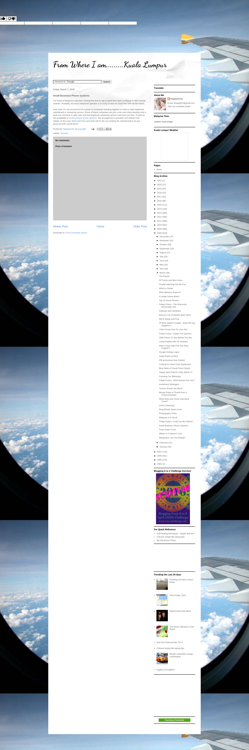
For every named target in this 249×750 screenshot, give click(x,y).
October (164, 244)
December (165, 236)
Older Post (140, 226)
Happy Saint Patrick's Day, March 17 (175, 372)
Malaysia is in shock (168, 417)
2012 (159, 217)
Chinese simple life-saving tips (171, 537)
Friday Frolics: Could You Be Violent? (176, 421)
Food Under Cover (167, 429)
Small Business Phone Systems (173, 425)
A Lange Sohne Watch (169, 296)
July (162, 256)
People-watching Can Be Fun (172, 284)
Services (64, 133)
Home (100, 226)
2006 (159, 456)
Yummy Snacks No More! (170, 388)
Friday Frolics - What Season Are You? (176, 380)
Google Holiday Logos (169, 352)
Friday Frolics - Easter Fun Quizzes (175, 333)
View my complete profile (179, 106)
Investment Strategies (169, 384)
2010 (159, 225)
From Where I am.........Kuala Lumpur (110, 64)
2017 (159, 196)
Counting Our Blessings (170, 376)
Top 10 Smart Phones (169, 300)
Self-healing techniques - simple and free (175, 533)
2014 (159, 209)
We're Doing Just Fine (169, 319)
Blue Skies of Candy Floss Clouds (174, 368)
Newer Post (60, 226)
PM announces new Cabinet (172, 360)
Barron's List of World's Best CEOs (175, 315)
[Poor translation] (12, 18)
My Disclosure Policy (166, 540)
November (165, 240)
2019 (159, 189)
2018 (159, 192)
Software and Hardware (170, 311)
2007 (159, 452)
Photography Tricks (168, 413)
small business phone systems (83, 118)
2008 (159, 233)
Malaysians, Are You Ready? (172, 437)
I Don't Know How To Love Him (173, 329)
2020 (159, 184)
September (165, 248)
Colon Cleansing (166, 405)
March (163, 273)
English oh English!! (165, 669)
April (162, 268)
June (162, 260)
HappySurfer (177, 99)
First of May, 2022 (177, 595)
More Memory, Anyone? (170, 292)
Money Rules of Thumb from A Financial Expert (173, 393)
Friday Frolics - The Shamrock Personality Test (173, 305)
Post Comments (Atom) (76, 233)
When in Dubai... (166, 288)
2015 (159, 205)
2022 (159, 180)
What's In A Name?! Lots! (170, 433)
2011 (159, 221)
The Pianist (164, 276)
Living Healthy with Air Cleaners (173, 341)
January (164, 447)
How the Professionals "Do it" (169, 642)
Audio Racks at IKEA (168, 356)
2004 (159, 464)
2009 (159, 229)
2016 (159, 201)
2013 (159, 213)
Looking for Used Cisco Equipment (175, 364)
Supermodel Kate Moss (180, 611)
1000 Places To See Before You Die (175, 337)
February (164, 442)
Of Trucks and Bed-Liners (170, 280)
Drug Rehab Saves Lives (170, 409)
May (162, 264)
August (163, 252)
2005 (159, 460)
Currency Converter (174, 720)
